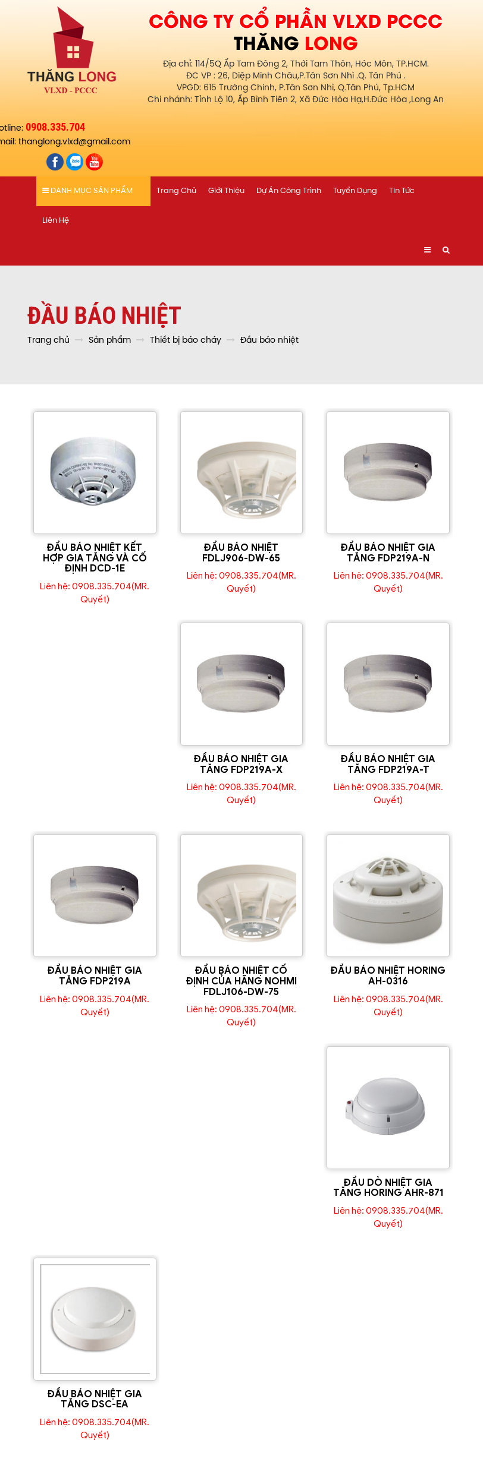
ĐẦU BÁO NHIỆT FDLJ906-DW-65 (241, 553)
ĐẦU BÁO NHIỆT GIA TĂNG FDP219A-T (388, 764)
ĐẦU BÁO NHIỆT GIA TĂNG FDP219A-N (388, 553)
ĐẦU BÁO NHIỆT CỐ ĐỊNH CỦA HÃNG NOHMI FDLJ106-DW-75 (241, 981)
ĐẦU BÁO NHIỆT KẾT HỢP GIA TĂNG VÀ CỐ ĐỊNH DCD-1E (95, 558)
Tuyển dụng (355, 191)
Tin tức (402, 191)
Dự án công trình (288, 191)
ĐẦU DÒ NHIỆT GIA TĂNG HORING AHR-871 (388, 1188)
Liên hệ (55, 221)
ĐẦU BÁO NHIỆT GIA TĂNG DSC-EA (95, 1399)
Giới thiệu (226, 191)
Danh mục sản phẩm (87, 191)
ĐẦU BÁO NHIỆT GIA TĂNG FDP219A (95, 976)
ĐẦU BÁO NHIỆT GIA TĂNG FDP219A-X (241, 764)
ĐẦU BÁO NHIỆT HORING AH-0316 (388, 976)
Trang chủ (176, 191)
